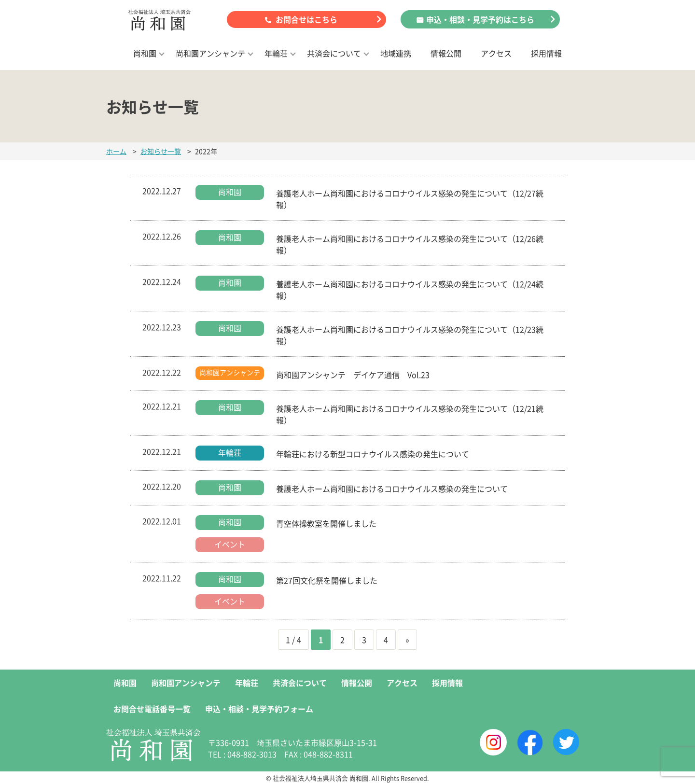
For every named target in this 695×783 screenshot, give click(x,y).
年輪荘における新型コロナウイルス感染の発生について (372, 454)
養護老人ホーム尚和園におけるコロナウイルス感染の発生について (392, 488)
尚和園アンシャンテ (210, 53)
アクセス (496, 53)
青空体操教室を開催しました (326, 523)
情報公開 (446, 53)
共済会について (334, 53)
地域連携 (395, 53)
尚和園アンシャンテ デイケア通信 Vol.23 (356, 374)
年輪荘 (276, 53)
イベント (229, 544)
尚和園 (144, 53)
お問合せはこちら (306, 19)
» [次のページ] (407, 639)
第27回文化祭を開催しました (326, 580)
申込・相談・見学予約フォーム (259, 708)
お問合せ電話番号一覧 (152, 708)
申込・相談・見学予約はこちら (480, 19)
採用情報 (546, 53)
